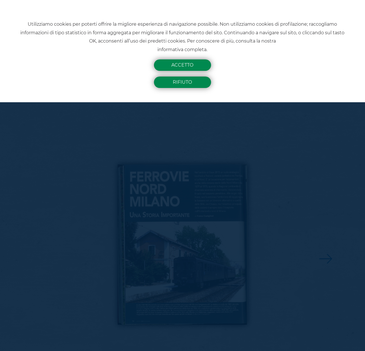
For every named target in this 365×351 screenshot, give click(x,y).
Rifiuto (182, 82)
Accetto (182, 65)
